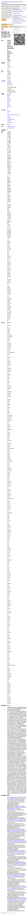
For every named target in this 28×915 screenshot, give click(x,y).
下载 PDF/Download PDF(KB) (19, 21)
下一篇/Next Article (16, 13)
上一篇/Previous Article (16, 15)
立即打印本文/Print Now (17, 22)
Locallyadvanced (13, 114)
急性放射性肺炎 (9, 106)
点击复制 (4, 19)
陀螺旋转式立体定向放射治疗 (9, 101)
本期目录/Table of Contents (17, 11)
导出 (13, 24)
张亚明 (8, 71)
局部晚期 (8, 97)
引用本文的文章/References (17, 19)
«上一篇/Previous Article (6, 1)
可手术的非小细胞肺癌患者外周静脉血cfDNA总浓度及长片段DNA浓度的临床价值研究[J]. (17, 900)
